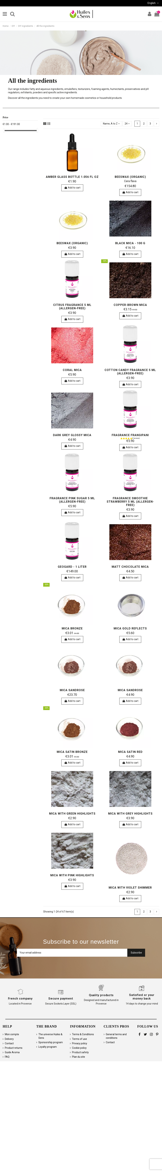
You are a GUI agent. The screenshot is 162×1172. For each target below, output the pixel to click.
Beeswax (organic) (130, 177)
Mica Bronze (72, 628)
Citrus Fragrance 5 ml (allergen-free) (72, 306)
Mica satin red (130, 752)
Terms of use (79, 1039)
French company (20, 998)
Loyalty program (47, 1046)
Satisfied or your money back (141, 996)
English (153, 3)
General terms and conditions (116, 1036)
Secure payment (60, 998)
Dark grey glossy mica (72, 435)
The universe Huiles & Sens (50, 1036)
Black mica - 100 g (130, 243)
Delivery (9, 1039)
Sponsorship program (50, 1042)
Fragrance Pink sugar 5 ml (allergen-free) (72, 500)
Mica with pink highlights (72, 875)
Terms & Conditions (83, 1034)
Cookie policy (79, 1047)
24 (127, 123)
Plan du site (78, 1056)
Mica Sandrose (72, 690)
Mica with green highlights (72, 813)
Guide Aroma (12, 1052)
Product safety (80, 1052)
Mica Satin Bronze (72, 752)
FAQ (7, 1056)
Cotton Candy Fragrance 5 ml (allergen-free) (130, 371)
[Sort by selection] (111, 123)
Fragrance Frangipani (130, 435)
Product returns (13, 1047)
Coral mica (72, 370)
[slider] (4, 130)
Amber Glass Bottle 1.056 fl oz (72, 177)
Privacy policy (79, 1043)
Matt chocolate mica (130, 566)
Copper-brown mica (130, 305)
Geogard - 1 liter (72, 566)
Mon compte (12, 1034)
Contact (9, 1043)
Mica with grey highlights (130, 813)
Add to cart (72, 187)
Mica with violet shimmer (130, 887)
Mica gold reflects (130, 628)
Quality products (101, 995)
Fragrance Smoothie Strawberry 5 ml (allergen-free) (130, 502)
